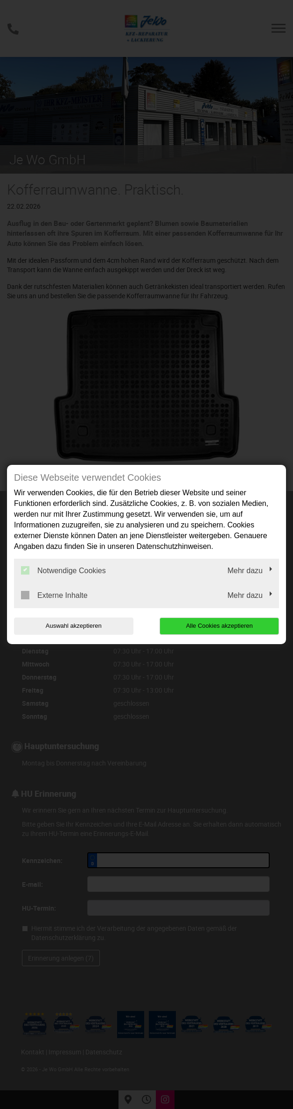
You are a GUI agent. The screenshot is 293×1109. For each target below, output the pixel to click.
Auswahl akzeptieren (74, 625)
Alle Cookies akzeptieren (219, 625)
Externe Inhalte (54, 595)
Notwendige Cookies (63, 570)
